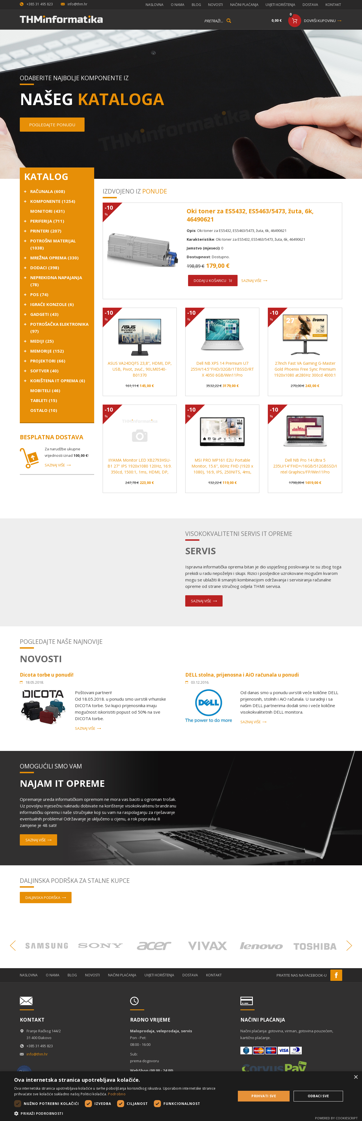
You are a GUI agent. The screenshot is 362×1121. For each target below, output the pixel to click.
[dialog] (181, 1096)
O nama (173, 4)
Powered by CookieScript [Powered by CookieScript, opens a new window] (336, 1118)
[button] (121, 1113)
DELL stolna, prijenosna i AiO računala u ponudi (242, 673)
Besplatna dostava (51, 436)
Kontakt (334, 4)
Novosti (213, 4)
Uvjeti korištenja (280, 4)
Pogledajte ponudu (52, 123)
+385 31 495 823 (40, 4)
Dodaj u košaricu (210, 279)
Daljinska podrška (42, 896)
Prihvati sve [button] (263, 1096)
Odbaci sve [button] (318, 1096)
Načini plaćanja (243, 4)
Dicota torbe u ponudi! (47, 673)
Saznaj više (55, 463)
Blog (192, 4)
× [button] (356, 1077)
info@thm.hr (77, 4)
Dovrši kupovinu (320, 19)
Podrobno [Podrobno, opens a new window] (116, 1094)
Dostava (310, 4)
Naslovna (149, 4)
